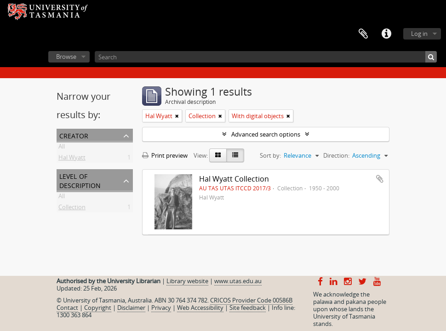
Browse (66, 56)
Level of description (80, 180)
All (61, 148)
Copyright (97, 307)
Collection (72, 209)
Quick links (386, 34)
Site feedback (247, 307)
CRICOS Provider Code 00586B (251, 300)
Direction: (336, 155)
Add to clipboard (379, 178)
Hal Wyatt (72, 159)
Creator (73, 135)
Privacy (161, 307)
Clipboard (363, 34)
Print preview (165, 155)
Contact (67, 307)
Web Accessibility (200, 307)
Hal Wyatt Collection (234, 179)
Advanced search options (265, 134)
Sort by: (270, 155)
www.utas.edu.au (238, 281)
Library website (187, 281)
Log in (419, 33)
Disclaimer (131, 307)
